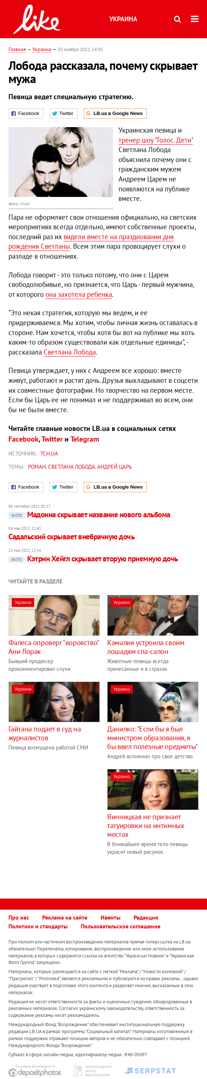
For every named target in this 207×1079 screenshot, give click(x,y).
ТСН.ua (49, 453)
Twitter (52, 439)
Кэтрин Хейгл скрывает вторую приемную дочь (93, 559)
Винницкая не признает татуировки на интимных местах (145, 825)
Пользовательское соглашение (120, 926)
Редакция (146, 917)
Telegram (84, 439)
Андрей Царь (114, 466)
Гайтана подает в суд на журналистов (44, 733)
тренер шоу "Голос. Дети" (156, 140)
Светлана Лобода (70, 352)
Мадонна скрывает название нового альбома (89, 514)
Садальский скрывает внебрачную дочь (71, 537)
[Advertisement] (70, 820)
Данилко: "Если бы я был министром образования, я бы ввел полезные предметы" (152, 737)
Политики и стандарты (38, 926)
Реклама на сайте (64, 917)
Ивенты (110, 917)
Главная (17, 49)
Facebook (23, 439)
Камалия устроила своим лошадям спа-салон (145, 647)
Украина (123, 19)
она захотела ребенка (79, 294)
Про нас (18, 917)
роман (37, 466)
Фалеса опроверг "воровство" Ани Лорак (53, 647)
